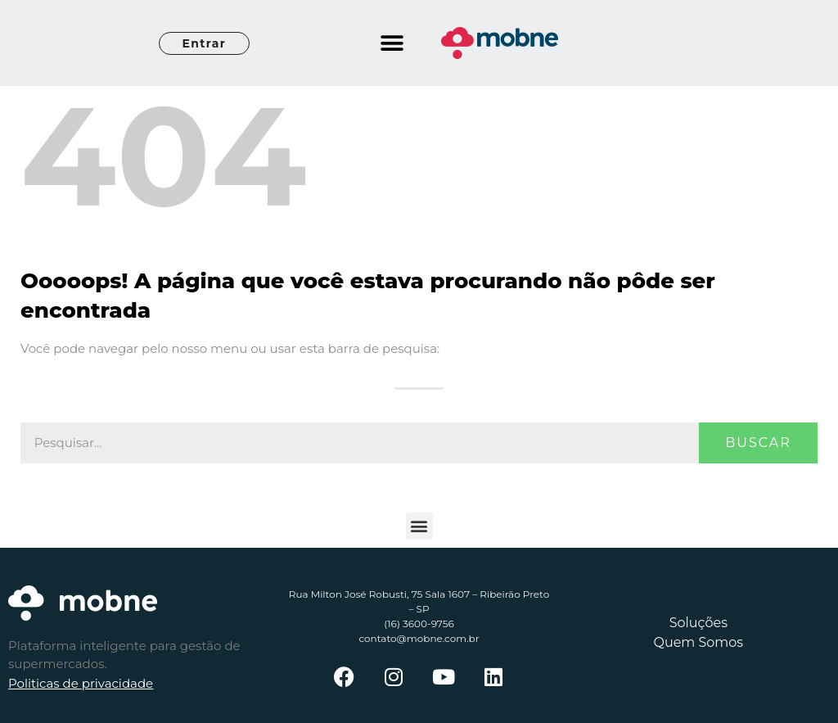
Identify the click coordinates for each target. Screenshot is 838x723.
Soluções (698, 622)
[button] (392, 43)
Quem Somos (698, 642)
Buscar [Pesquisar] (758, 442)
